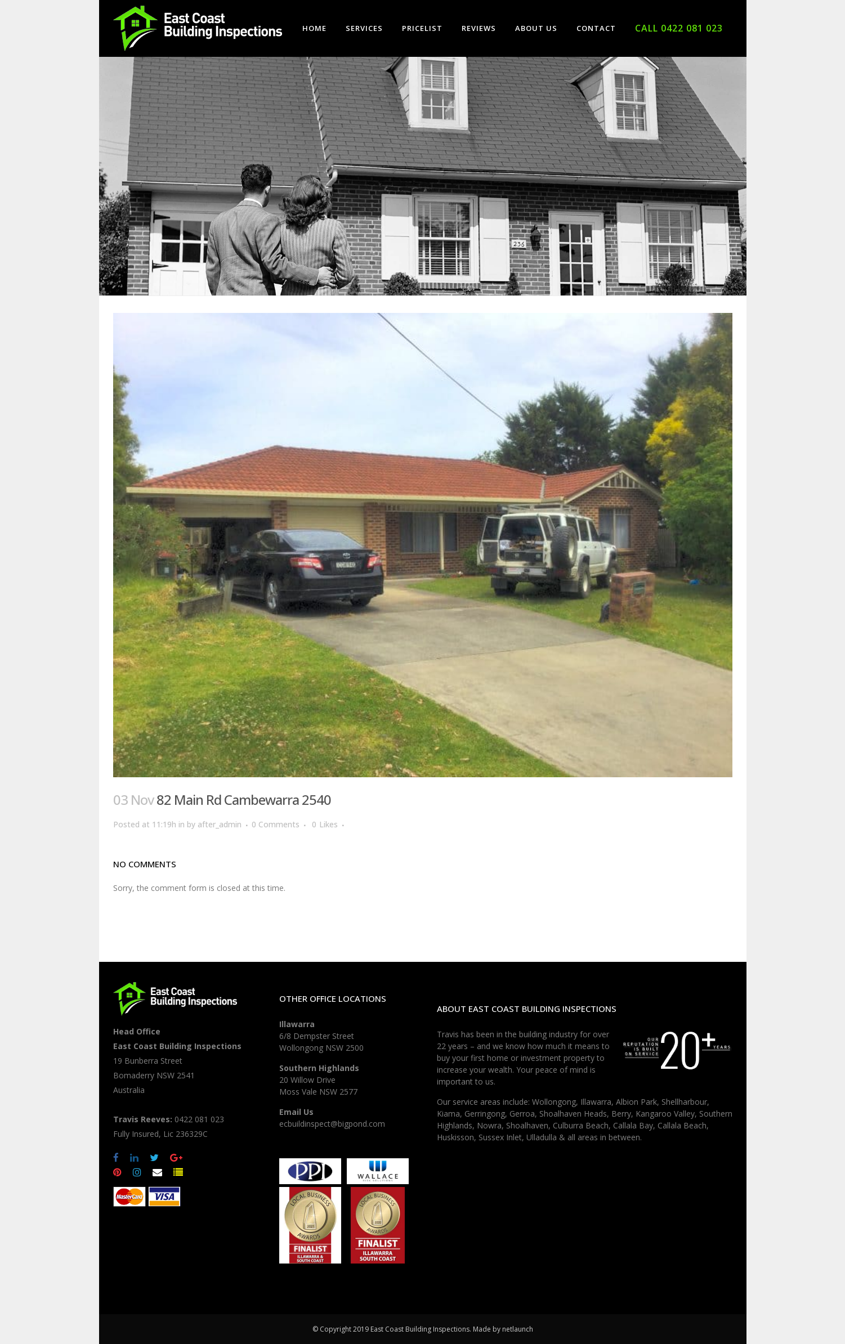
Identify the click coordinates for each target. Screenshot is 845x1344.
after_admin (220, 824)
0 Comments (275, 824)
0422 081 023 (199, 1119)
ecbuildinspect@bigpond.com (332, 1123)
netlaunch (517, 1329)
